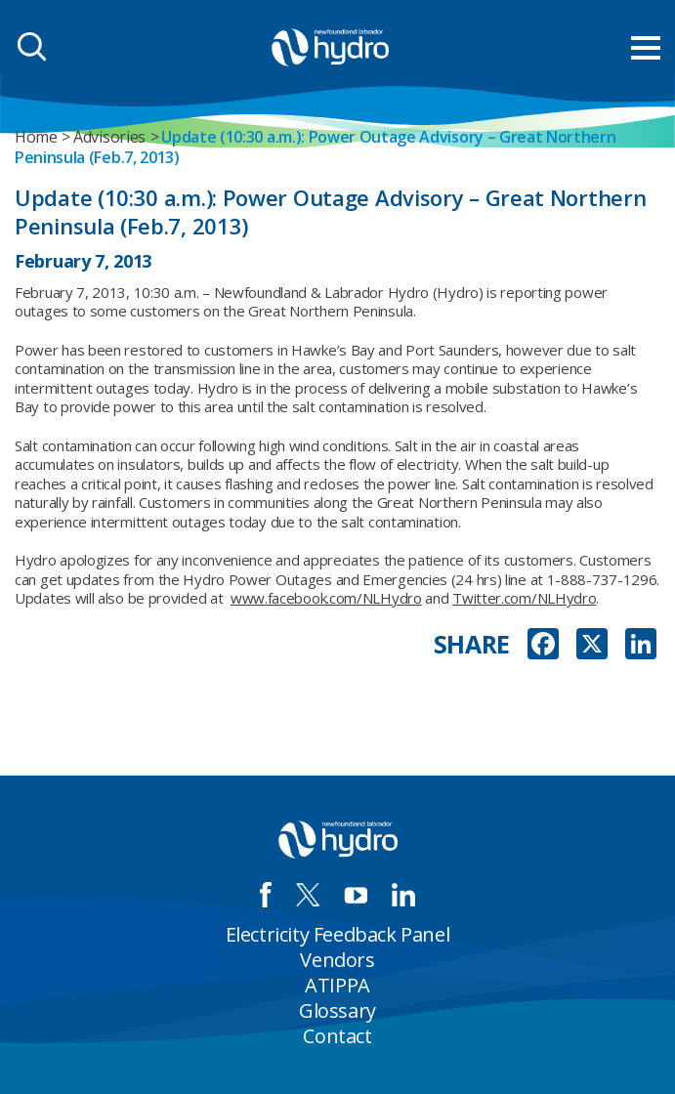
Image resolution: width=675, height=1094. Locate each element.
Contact (337, 1036)
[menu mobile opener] (645, 48)
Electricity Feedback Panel (338, 934)
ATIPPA (337, 985)
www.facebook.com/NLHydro (326, 598)
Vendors (337, 960)
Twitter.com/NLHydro (524, 598)
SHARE (472, 644)
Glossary (337, 1010)
